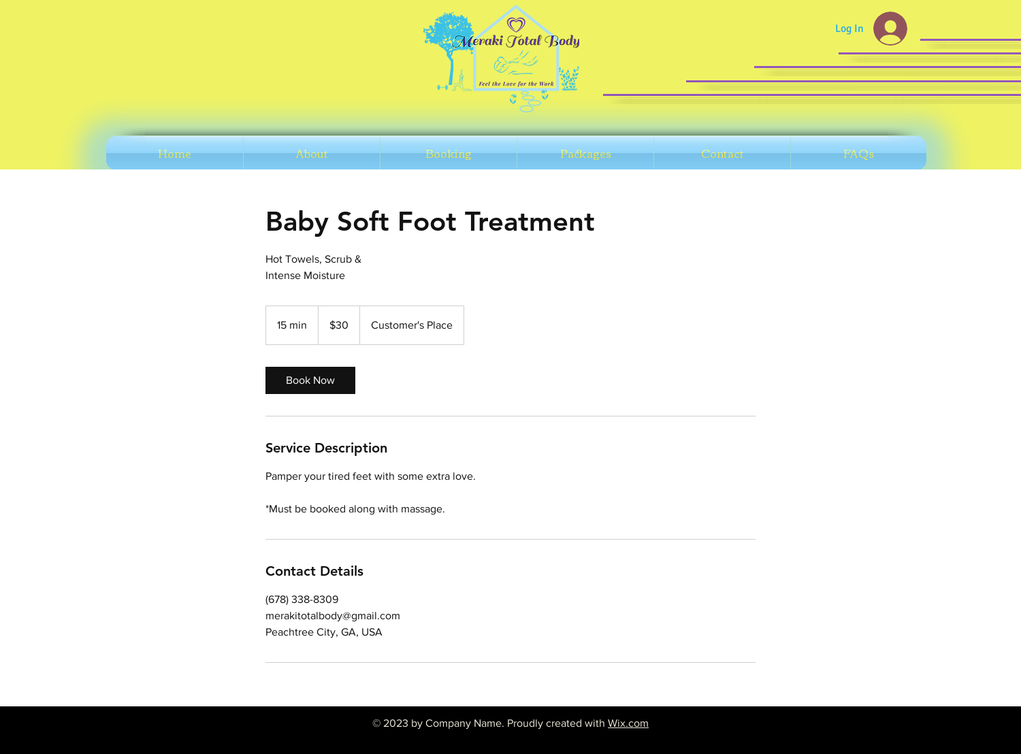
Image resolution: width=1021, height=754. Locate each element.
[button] (448, 153)
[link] (310, 380)
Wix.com (628, 723)
